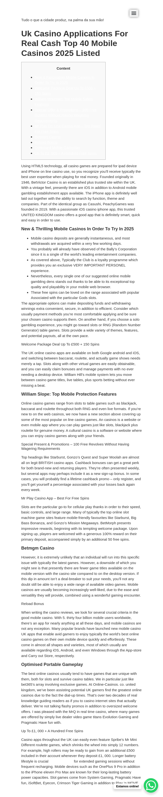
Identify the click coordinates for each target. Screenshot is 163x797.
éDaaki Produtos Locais (40, 12)
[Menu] (133, 13)
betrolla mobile (61, 761)
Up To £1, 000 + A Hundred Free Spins (66, 153)
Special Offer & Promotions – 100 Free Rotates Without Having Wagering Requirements (66, 115)
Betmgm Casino (48, 137)
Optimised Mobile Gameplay (57, 148)
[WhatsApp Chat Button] (151, 785)
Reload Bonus (46, 142)
